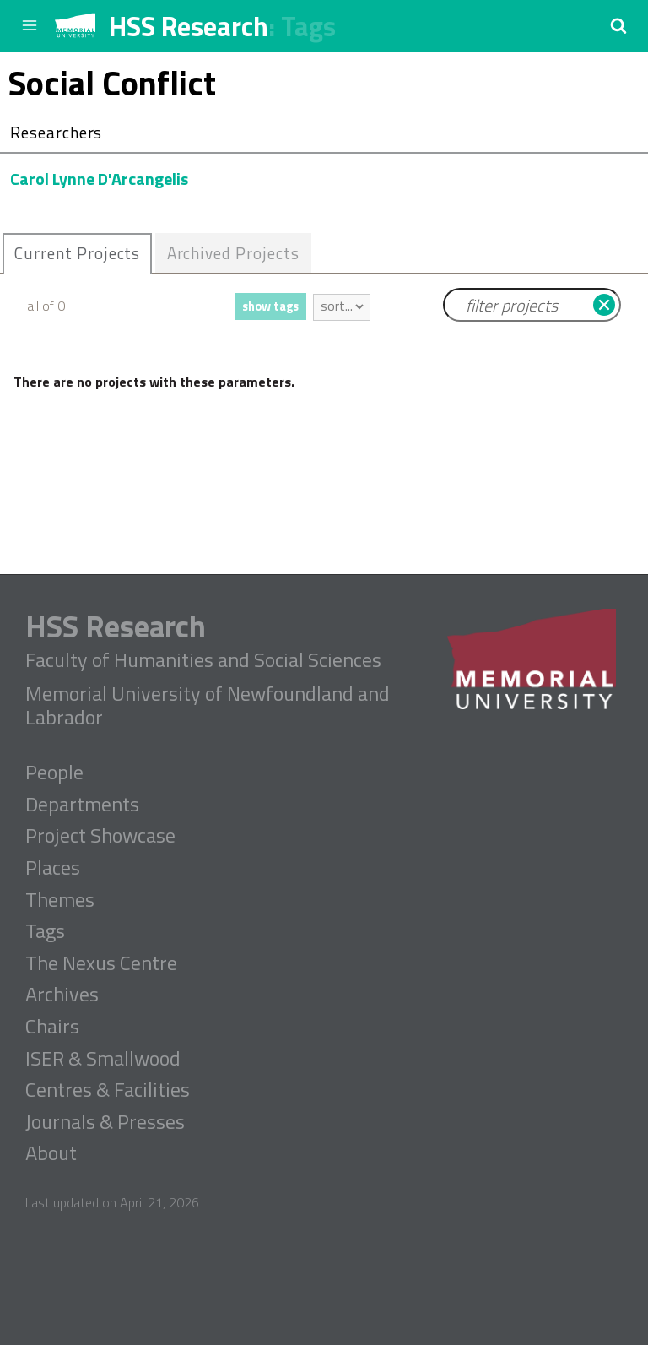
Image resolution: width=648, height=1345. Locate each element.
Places (52, 868)
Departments (82, 804)
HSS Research (188, 26)
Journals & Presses (105, 1122)
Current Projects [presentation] (77, 253)
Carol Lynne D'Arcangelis (99, 178)
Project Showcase (100, 836)
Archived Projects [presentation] (233, 253)
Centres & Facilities (107, 1090)
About (51, 1153)
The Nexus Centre (101, 963)
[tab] (77, 254)
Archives (62, 994)
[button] (618, 25)
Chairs (52, 1027)
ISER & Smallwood (103, 1059)
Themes (59, 900)
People (54, 772)
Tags (308, 26)
